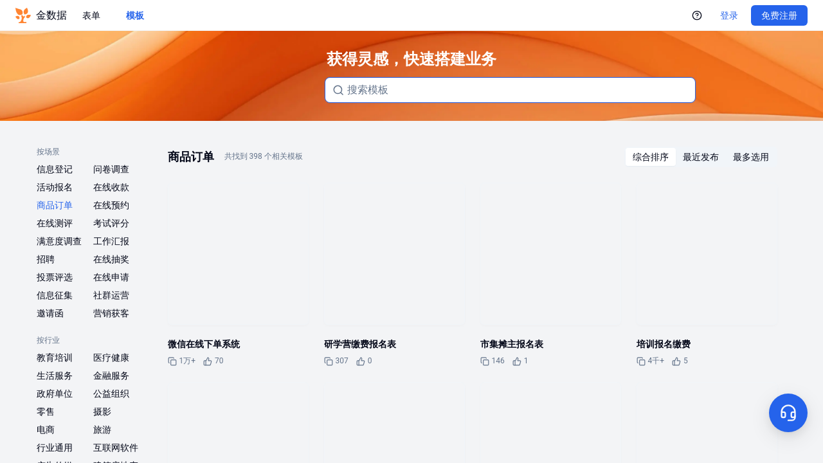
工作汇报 (111, 241)
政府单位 (55, 393)
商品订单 (55, 205)
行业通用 (55, 447)
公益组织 (111, 393)
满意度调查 (59, 241)
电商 (46, 429)
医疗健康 (111, 357)
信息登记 (55, 169)
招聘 (46, 259)
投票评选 (55, 277)
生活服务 (55, 375)
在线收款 (111, 187)
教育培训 (55, 357)
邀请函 (50, 313)
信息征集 (55, 295)
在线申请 (111, 277)
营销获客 (111, 313)
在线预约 (111, 205)
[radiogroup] (700, 157)
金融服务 (111, 375)
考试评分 (111, 223)
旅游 (102, 429)
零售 (46, 411)
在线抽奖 (111, 259)
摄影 (102, 411)
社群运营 (111, 295)
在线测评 (55, 223)
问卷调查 (111, 169)
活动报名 (55, 187)
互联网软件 (115, 447)
